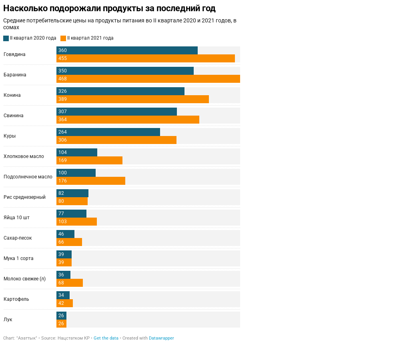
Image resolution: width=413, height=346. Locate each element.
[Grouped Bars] (122, 172)
